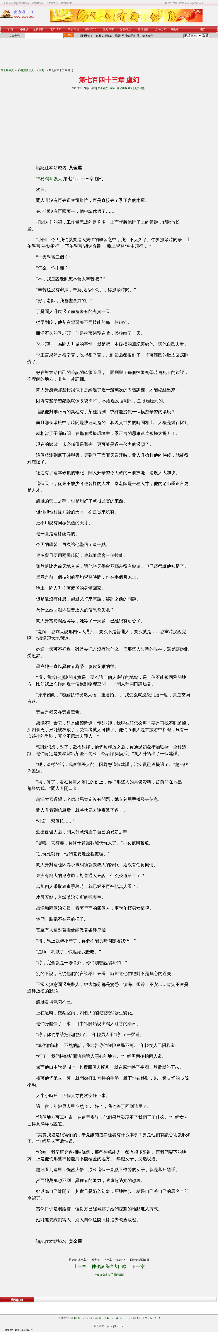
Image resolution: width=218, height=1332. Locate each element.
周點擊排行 (38, 3)
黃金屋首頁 (9, 3)
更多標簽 (139, 88)
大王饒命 (107, 35)
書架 (203, 29)
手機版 (24, 29)
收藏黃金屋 (185, 3)
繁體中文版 (171, 3)
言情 (93, 29)
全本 (157, 29)
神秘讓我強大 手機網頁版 (109, 1274)
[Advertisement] (69, 125)
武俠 (70, 29)
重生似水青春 (145, 35)
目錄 (41, 70)
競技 (128, 29)
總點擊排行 (24, 3)
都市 (87, 29)
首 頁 (10, 29)
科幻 (140, 29)
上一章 (79, 1266)
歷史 (105, 29)
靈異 (146, 29)
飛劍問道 (130, 35)
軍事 (111, 29)
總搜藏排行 (67, 3)
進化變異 (102, 88)
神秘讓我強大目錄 (109, 1266)
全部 (163, 29)
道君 (98, 35)
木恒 (79, 88)
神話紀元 (119, 35)
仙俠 (76, 29)
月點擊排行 (53, 3)
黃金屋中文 (7, 70)
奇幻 (58, 29)
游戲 (122, 29)
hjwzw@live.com (115, 1326)
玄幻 (53, 29)
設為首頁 (198, 3)
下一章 (138, 1266)
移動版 (175, 29)
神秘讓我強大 (26, 70)
